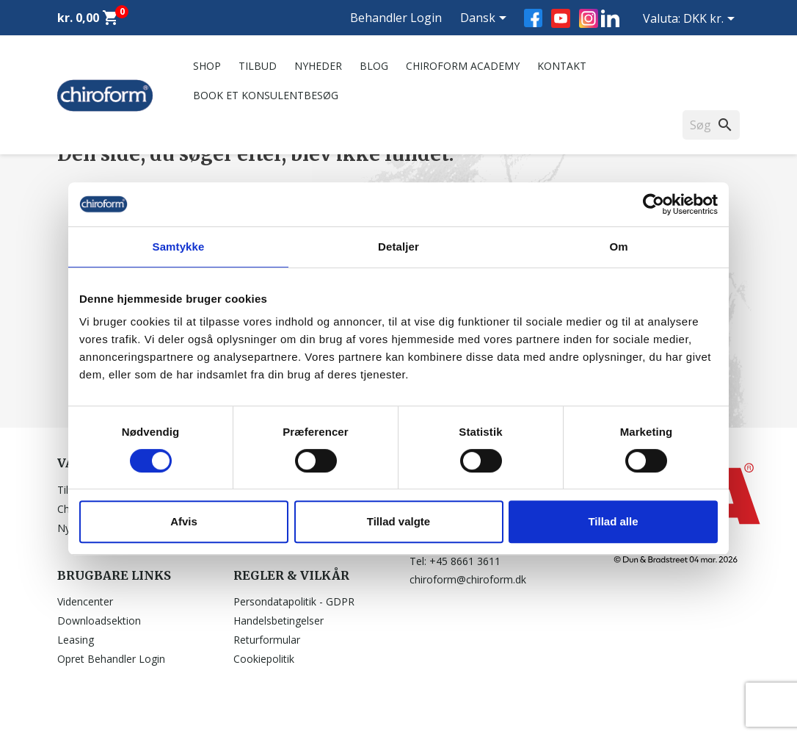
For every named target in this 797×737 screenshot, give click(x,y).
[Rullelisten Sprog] (486, 19)
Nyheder (318, 66)
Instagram (588, 18)
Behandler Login (396, 18)
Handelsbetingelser (278, 621)
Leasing (75, 640)
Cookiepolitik (263, 659)
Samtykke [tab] (179, 246)
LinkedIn (610, 18)
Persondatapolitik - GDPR (293, 601)
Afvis (183, 521)
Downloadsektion (99, 621)
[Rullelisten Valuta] (711, 20)
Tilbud (258, 66)
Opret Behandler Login (111, 659)
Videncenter (85, 601)
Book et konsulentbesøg (265, 95)
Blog (374, 66)
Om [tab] (618, 246)
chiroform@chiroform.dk (468, 579)
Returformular (266, 640)
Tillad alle (613, 521)
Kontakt (561, 66)
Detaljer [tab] (398, 246)
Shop (207, 66)
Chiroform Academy (463, 66)
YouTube (560, 18)
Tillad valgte (398, 521)
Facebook (533, 18)
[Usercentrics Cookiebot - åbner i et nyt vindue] (653, 204)
